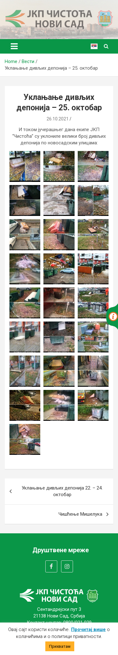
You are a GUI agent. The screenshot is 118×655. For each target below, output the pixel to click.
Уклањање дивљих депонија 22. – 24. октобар (62, 491)
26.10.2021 (58, 118)
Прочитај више (88, 629)
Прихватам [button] (59, 646)
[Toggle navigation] (14, 46)
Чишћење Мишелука (80, 514)
